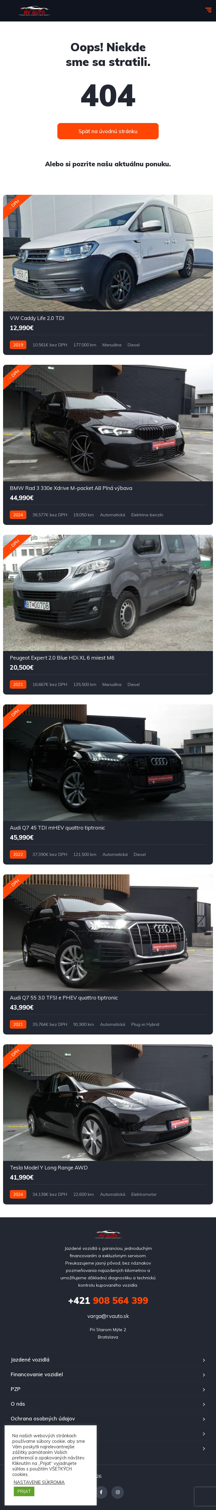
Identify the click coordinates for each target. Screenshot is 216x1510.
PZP (16, 1389)
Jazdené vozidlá (30, 1359)
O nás (18, 1403)
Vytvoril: (112, 1476)
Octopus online (136, 1476)
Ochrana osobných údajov (43, 1418)
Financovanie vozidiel (37, 1374)
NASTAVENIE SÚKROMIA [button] (39, 1482)
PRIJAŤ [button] (24, 1491)
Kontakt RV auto (31, 1433)
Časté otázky (27, 1448)
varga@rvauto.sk (108, 1316)
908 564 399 (108, 1300)
